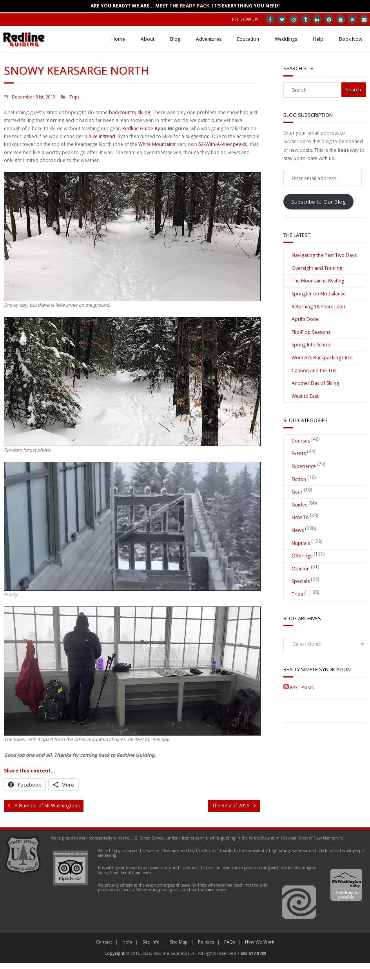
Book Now (350, 39)
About (147, 39)
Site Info (151, 942)
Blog (175, 39)
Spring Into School (312, 344)
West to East (305, 396)
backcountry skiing (129, 112)
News (298, 530)
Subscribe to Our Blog (318, 201)
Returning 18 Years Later (319, 306)
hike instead (102, 136)
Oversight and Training (317, 268)
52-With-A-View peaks (222, 144)
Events (299, 453)
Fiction (299, 479)
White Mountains (156, 144)
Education (248, 39)
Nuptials (301, 543)
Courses (301, 440)
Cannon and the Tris (314, 370)
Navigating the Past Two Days (324, 255)
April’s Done (305, 319)
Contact (104, 942)
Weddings (286, 39)
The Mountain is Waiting (318, 280)
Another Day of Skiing (315, 383)
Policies (206, 942)
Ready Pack (194, 5)
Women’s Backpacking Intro (322, 357)
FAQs (229, 942)
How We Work (259, 942)
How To (300, 517)
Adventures (208, 39)
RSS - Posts (298, 687)
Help (318, 39)
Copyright (114, 953)
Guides (299, 504)
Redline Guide (137, 128)
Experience (304, 466)
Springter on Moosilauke (319, 293)
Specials (301, 581)
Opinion (301, 568)
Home (118, 39)
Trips (74, 97)
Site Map (179, 942)
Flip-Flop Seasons (311, 332)
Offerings (302, 555)
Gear (297, 491)
